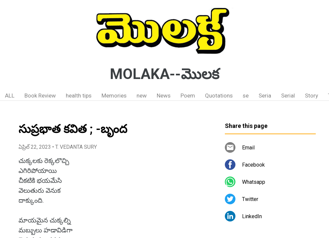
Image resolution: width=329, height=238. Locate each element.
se (246, 95)
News (164, 95)
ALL (10, 95)
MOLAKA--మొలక (164, 74)
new (142, 95)
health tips (79, 95)
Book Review (40, 95)
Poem (188, 95)
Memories (114, 95)
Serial (288, 95)
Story (311, 95)
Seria (265, 95)
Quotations (219, 95)
